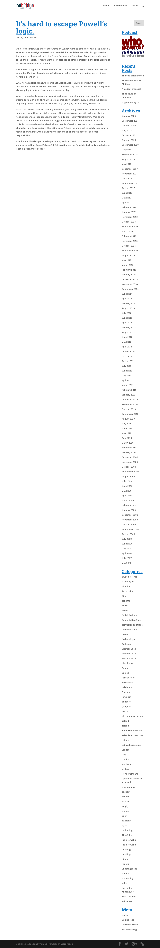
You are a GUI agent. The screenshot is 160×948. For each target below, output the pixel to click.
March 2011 (127, 385)
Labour (105, 6)
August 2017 (128, 188)
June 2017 (127, 193)
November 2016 (130, 217)
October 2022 (129, 126)
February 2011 (129, 390)
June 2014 (127, 294)
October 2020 (129, 140)
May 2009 (127, 491)
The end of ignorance (133, 76)
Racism (125, 801)
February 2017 (129, 207)
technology (128, 830)
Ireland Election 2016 (132, 735)
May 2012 (126, 342)
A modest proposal (131, 89)
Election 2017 (129, 663)
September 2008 (130, 529)
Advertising (128, 591)
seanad (125, 811)
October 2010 (129, 409)
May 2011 (126, 375)
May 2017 (126, 198)
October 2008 (129, 524)
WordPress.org (129, 929)
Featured (126, 692)
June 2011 (127, 371)
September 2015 (130, 250)
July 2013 (127, 313)
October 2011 (129, 356)
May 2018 (126, 164)
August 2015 (128, 255)
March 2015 (128, 265)
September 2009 (130, 472)
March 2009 (128, 500)
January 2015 (129, 274)
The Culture (128, 835)
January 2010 (129, 452)
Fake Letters (128, 678)
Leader (125, 750)
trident (125, 859)
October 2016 (129, 222)
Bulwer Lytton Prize (131, 620)
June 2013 (127, 318)
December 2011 (130, 351)
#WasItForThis (129, 577)
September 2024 (130, 121)
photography (128, 787)
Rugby (125, 806)
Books (125, 605)
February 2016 (129, 236)
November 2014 (130, 284)
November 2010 (130, 404)
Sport (124, 816)
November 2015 (130, 241)
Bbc (124, 596)
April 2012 (127, 347)
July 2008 (127, 539)
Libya (124, 754)
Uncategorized (129, 869)
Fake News (127, 682)
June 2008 (127, 544)
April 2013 (127, 323)
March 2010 (128, 443)
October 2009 (129, 467)
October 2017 (129, 178)
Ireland (134, 6)
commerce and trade (132, 625)
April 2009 (127, 496)
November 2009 (130, 462)
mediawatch (128, 764)
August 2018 (128, 159)
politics (32, 38)
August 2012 (128, 332)
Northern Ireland (130, 774)
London (125, 759)
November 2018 (130, 154)
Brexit (125, 610)
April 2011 (127, 380)
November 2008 (130, 520)
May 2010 (126, 433)
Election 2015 (129, 658)
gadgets (126, 702)
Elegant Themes (38, 944)
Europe (125, 668)
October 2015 (129, 246)
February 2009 (129, 505)
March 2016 (128, 231)
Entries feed (128, 920)
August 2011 (128, 361)
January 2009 (129, 510)
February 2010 (129, 447)
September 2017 (130, 183)
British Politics (129, 615)
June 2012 (127, 337)
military (125, 769)
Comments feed (130, 925)
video (124, 883)
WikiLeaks (127, 901)
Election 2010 (129, 649)
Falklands (127, 687)
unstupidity (127, 878)
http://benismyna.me (132, 716)
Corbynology (128, 639)
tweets (125, 864)
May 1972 (126, 563)
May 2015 (126, 260)
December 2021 (130, 135)
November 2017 (130, 174)
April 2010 (127, 438)
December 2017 (130, 169)
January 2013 (129, 327)
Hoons (125, 711)
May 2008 (127, 548)
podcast (126, 792)
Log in (125, 915)
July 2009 (127, 481)
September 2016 (130, 226)
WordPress (67, 944)
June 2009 (127, 486)
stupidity (126, 821)
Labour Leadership (131, 745)
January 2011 (128, 395)
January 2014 (129, 303)
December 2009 (130, 457)
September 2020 (130, 145)
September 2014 (130, 289)
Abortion (126, 586)
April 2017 (127, 202)
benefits (126, 601)
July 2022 (127, 130)
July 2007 (127, 558)
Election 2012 (129, 654)
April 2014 (127, 299)
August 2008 (128, 534)
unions (125, 873)
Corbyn (125, 634)
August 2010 (128, 419)
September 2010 (130, 414)
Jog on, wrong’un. (131, 102)
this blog (126, 849)
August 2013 (128, 308)
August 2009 (128, 476)
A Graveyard (128, 581)
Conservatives (120, 6)
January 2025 (129, 116)
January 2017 (129, 212)
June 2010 (127, 428)
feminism (126, 697)
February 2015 (129, 270)
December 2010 (130, 399)
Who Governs (128, 896)
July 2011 (126, 366)
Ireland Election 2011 (132, 730)
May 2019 (126, 150)
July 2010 (127, 423)
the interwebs (129, 840)
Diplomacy (127, 644)
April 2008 (127, 553)
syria (124, 825)
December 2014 (130, 279)
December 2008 (130, 515)
